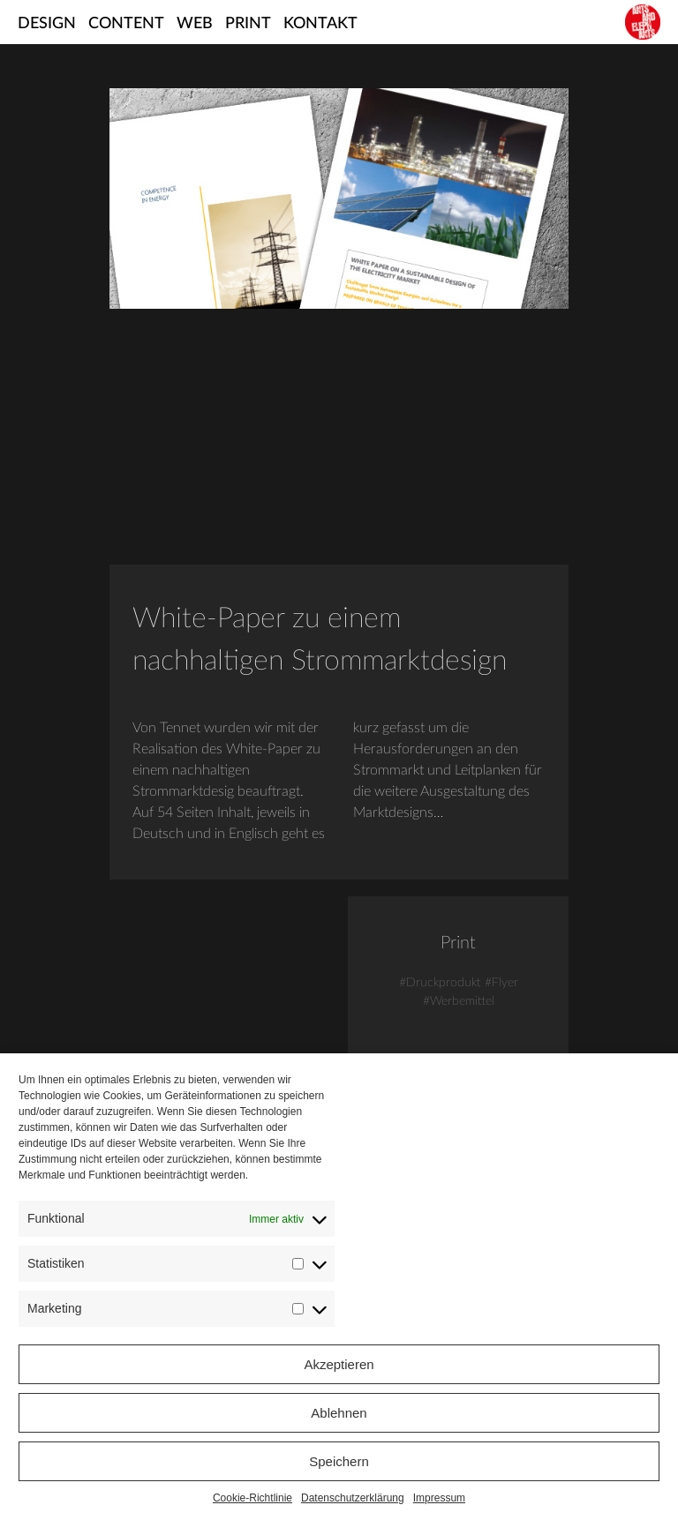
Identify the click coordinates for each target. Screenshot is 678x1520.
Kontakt (320, 24)
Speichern (339, 1461)
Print (248, 24)
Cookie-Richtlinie (252, 1498)
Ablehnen (338, 1412)
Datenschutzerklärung (352, 1498)
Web (195, 24)
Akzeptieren (338, 1364)
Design (47, 24)
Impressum (439, 1498)
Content (126, 24)
